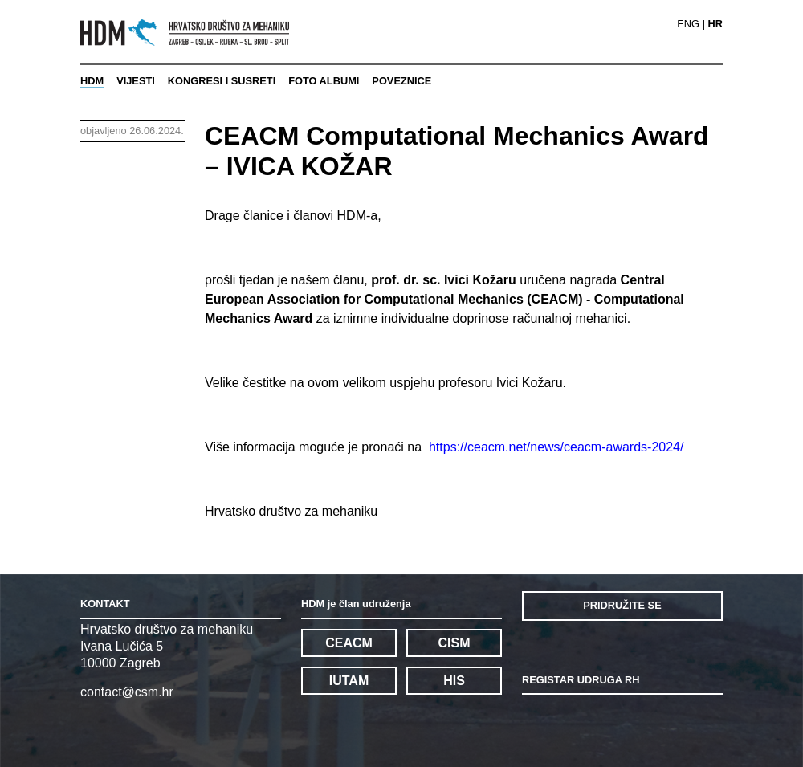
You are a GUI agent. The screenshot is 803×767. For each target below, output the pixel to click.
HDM (92, 81)
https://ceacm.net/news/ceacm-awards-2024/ (556, 447)
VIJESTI (135, 81)
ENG (688, 24)
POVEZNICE (401, 81)
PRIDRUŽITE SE (622, 605)
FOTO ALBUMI (323, 81)
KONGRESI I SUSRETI (221, 81)
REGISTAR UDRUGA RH (580, 680)
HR (715, 24)
